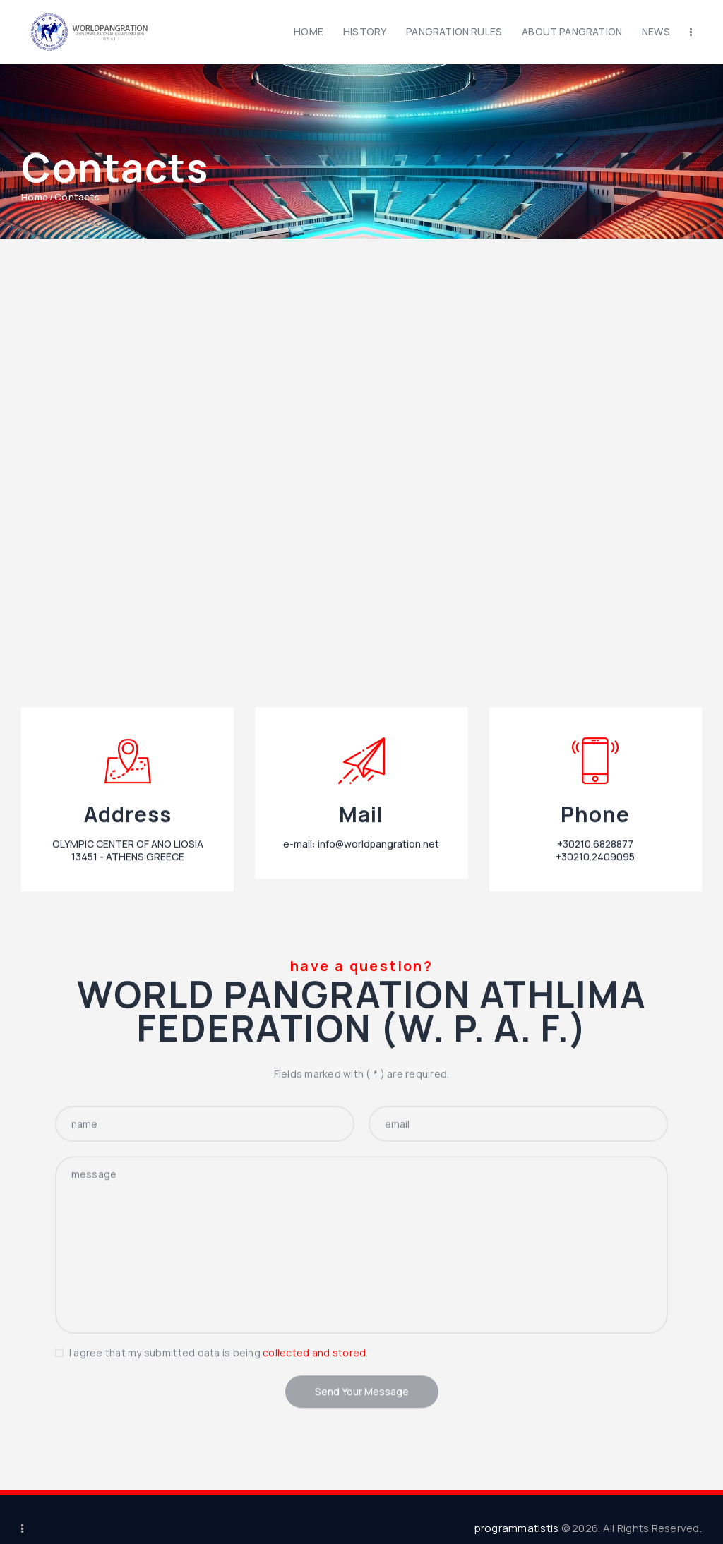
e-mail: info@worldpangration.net (361, 963)
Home (34, 197)
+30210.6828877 (595, 963)
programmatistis (516, 1528)
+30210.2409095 (595, 976)
